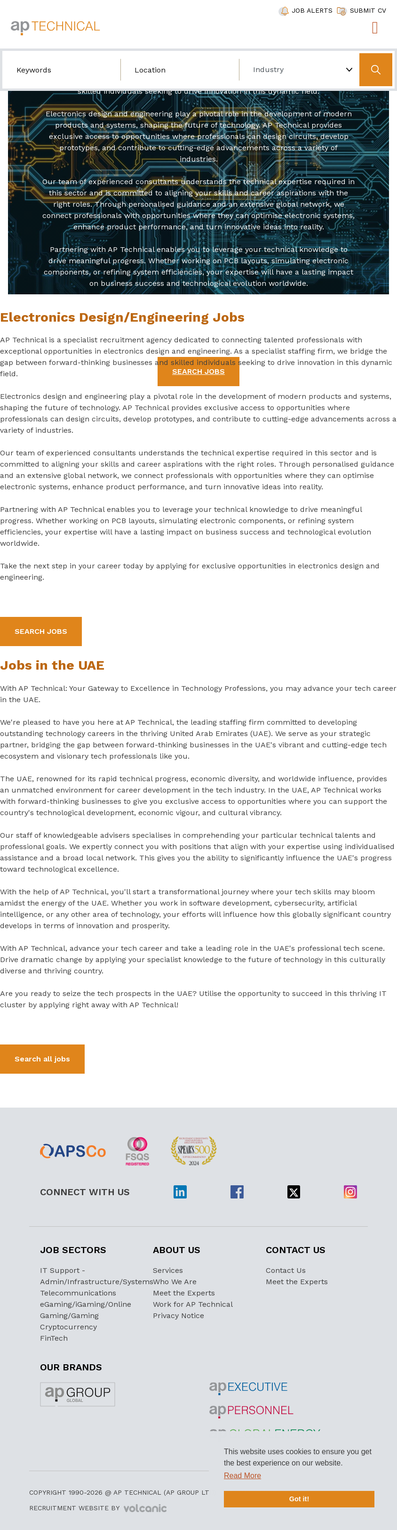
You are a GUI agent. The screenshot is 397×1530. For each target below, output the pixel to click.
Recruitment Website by (98, 1508)
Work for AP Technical (193, 1304)
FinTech (54, 1338)
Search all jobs (42, 1058)
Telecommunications (78, 1292)
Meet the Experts (184, 1292)
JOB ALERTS (312, 10)
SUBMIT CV (368, 10)
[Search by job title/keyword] (61, 69)
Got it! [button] (299, 1499)
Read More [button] (242, 1476)
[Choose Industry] (298, 69)
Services (168, 1270)
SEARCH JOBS (41, 631)
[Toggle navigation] (375, 28)
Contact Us (286, 1270)
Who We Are (175, 1281)
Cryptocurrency (68, 1326)
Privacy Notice (178, 1315)
